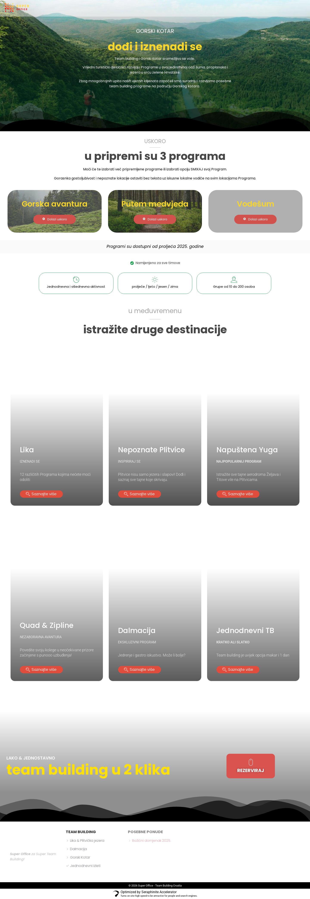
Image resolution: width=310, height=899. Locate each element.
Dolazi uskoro (54, 219)
